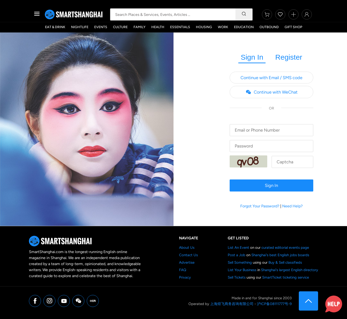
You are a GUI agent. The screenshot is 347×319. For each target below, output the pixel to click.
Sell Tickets (237, 277)
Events (100, 27)
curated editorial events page (285, 247)
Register (288, 57)
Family (139, 27)
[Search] (243, 14)
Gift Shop (293, 27)
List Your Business (242, 270)
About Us (186, 247)
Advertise (186, 262)
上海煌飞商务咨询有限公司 (232, 304)
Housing (204, 27)
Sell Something (240, 262)
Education (244, 27)
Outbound (269, 27)
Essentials (180, 27)
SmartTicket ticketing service (285, 277)
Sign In (252, 57)
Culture (120, 27)
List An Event (238, 247)
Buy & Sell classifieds (285, 262)
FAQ (182, 270)
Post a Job (236, 255)
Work (223, 27)
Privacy (185, 277)
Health (157, 27)
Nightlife (79, 27)
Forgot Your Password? (259, 206)
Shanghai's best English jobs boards (280, 255)
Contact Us (188, 255)
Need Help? (292, 206)
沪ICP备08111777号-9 (274, 304)
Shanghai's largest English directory (289, 270)
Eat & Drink (55, 27)
